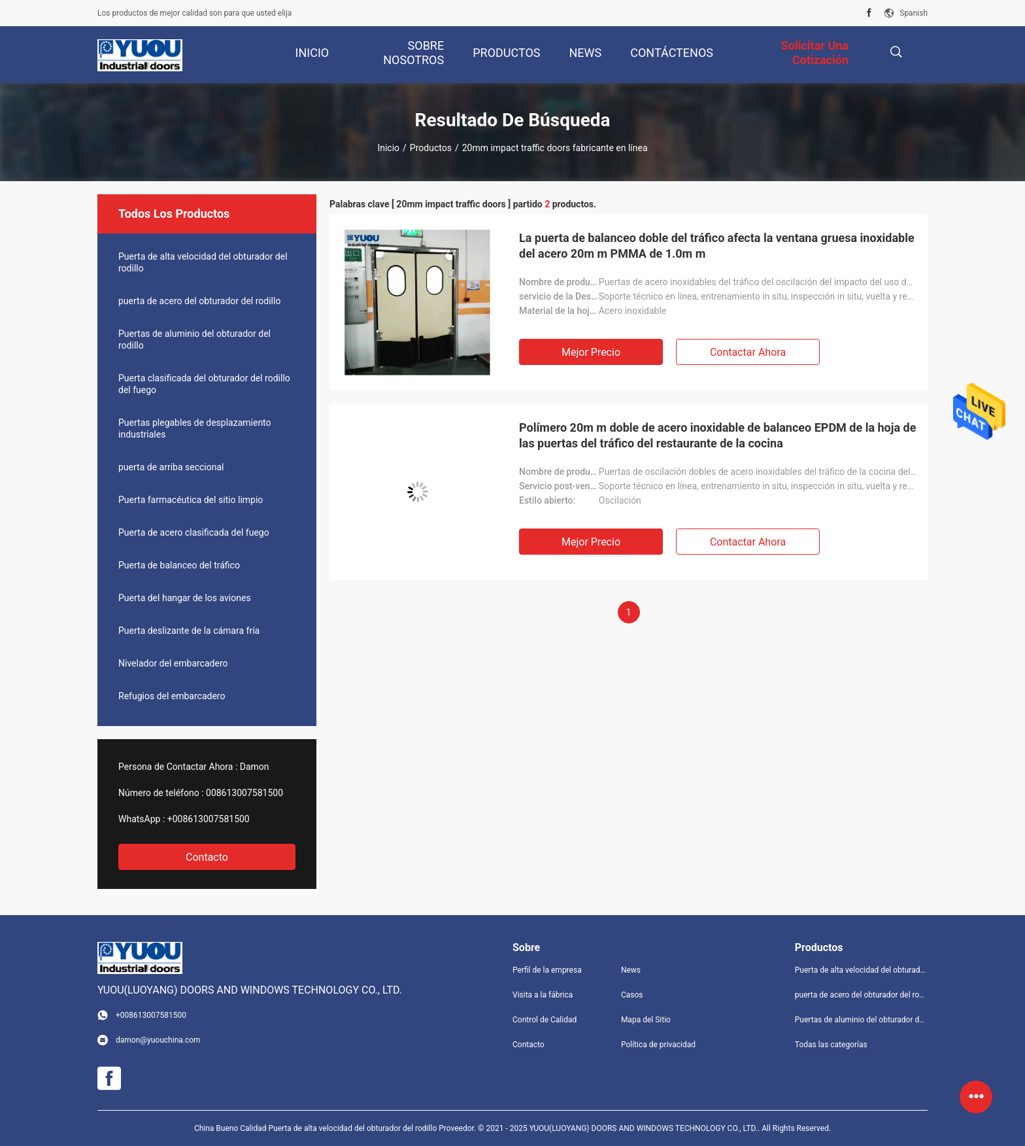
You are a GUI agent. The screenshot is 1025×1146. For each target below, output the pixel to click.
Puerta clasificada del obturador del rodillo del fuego (204, 384)
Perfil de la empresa (547, 970)
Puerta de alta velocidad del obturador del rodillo (203, 262)
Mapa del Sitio (646, 1019)
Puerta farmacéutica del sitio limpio (190, 500)
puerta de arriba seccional (171, 467)
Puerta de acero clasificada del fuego (193, 532)
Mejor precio (591, 352)
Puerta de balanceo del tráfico (179, 565)
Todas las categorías (831, 1044)
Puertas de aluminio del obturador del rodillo (194, 339)
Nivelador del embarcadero (172, 663)
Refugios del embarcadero (171, 696)
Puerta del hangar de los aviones (184, 598)
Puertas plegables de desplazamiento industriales (194, 428)
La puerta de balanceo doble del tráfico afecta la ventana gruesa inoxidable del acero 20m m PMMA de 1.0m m (717, 245)
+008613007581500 (208, 819)
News (631, 970)
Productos (431, 148)
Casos (632, 994)
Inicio (388, 148)
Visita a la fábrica (542, 994)
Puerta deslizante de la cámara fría (189, 630)
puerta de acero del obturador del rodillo (199, 301)
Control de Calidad (544, 1019)
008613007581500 (244, 793)
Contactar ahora (748, 352)
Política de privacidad (658, 1044)
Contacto (207, 857)
